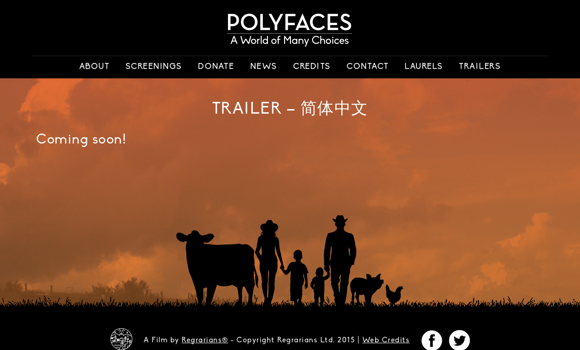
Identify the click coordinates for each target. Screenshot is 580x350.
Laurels (424, 66)
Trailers (480, 66)
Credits (312, 66)
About (94, 66)
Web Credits (386, 340)
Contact (368, 66)
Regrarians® (205, 340)
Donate (216, 66)
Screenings (154, 66)
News (263, 66)
